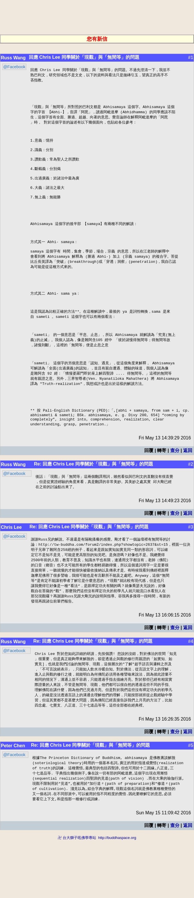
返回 (187, 497)
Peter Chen (13, 800)
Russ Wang (13, 57)
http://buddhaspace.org (117, 895)
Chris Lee (11, 575)
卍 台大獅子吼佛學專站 (77, 895)
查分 (174, 497)
